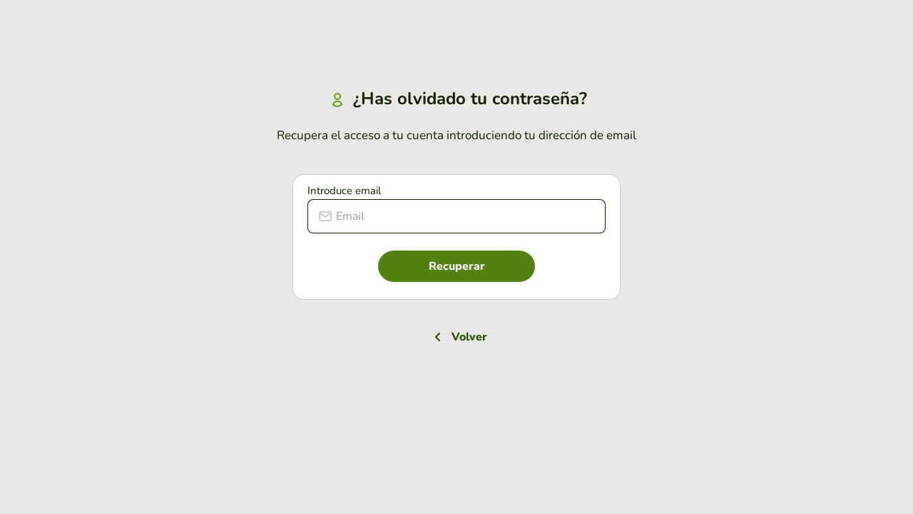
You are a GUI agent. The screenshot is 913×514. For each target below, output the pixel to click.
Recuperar (457, 266)
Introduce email (344, 190)
